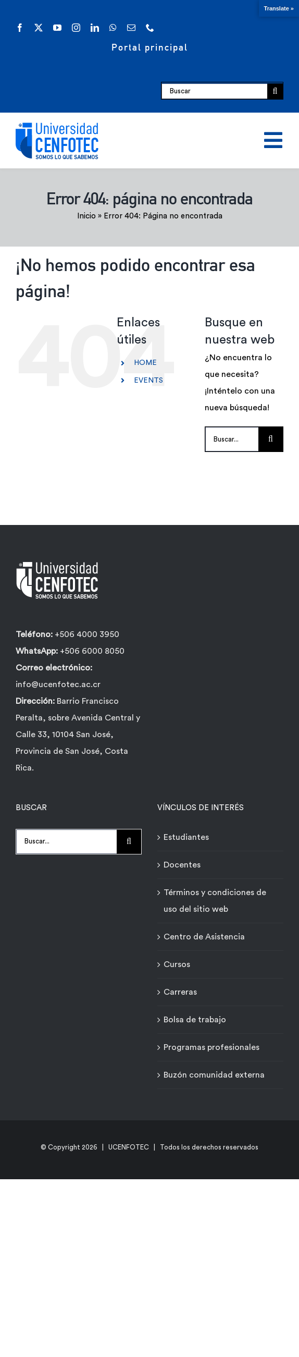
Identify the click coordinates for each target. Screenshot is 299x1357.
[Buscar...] (231, 439)
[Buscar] (214, 91)
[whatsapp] (113, 27)
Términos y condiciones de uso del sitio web (215, 900)
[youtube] (57, 27)
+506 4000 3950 (87, 634)
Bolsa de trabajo (195, 1020)
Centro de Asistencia (204, 937)
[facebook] (20, 27)
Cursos (177, 964)
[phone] (150, 27)
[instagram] (76, 27)
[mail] (131, 27)
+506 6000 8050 (91, 651)
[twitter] (38, 27)
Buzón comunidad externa (214, 1075)
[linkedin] (95, 27)
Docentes (182, 865)
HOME (145, 362)
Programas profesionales (211, 1047)
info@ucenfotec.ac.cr (58, 684)
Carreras (180, 992)
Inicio (86, 216)
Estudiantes (186, 837)
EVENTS (148, 380)
